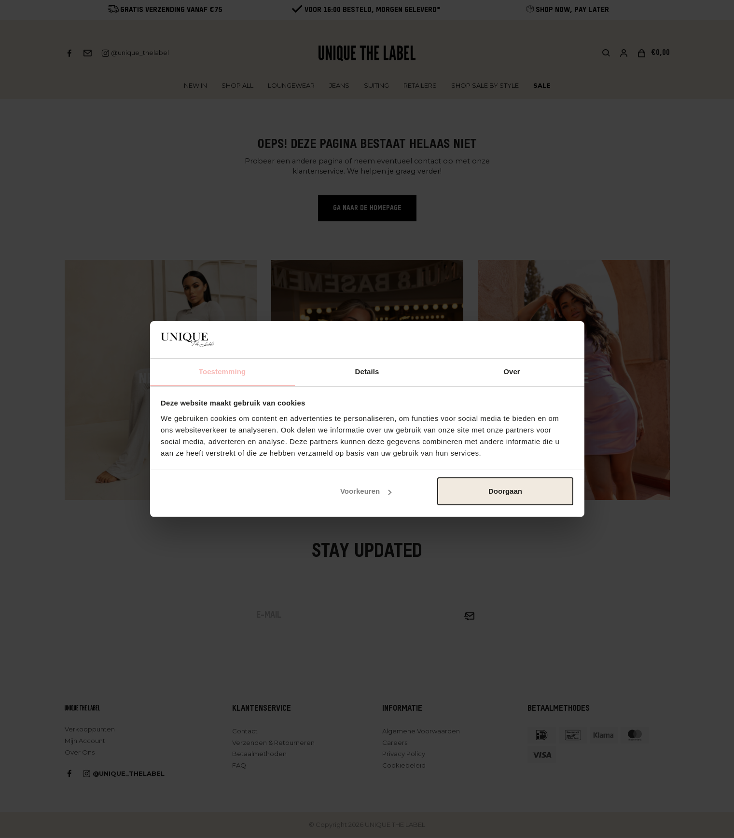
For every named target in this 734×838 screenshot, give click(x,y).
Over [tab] (511, 371)
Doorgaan (505, 491)
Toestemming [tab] (222, 371)
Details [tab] (367, 371)
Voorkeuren (365, 491)
